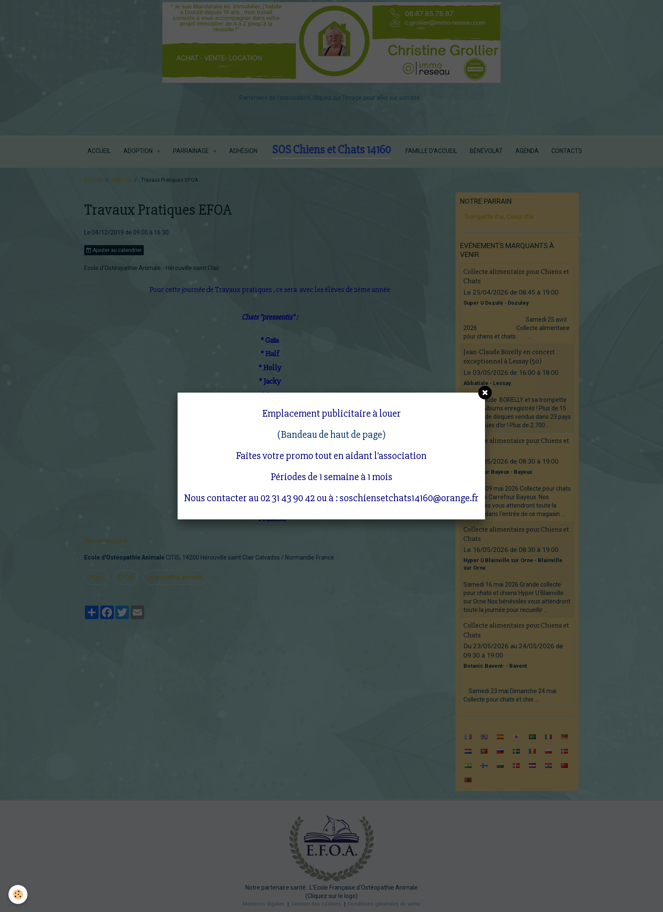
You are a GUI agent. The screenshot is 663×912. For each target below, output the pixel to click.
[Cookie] (17, 894)
